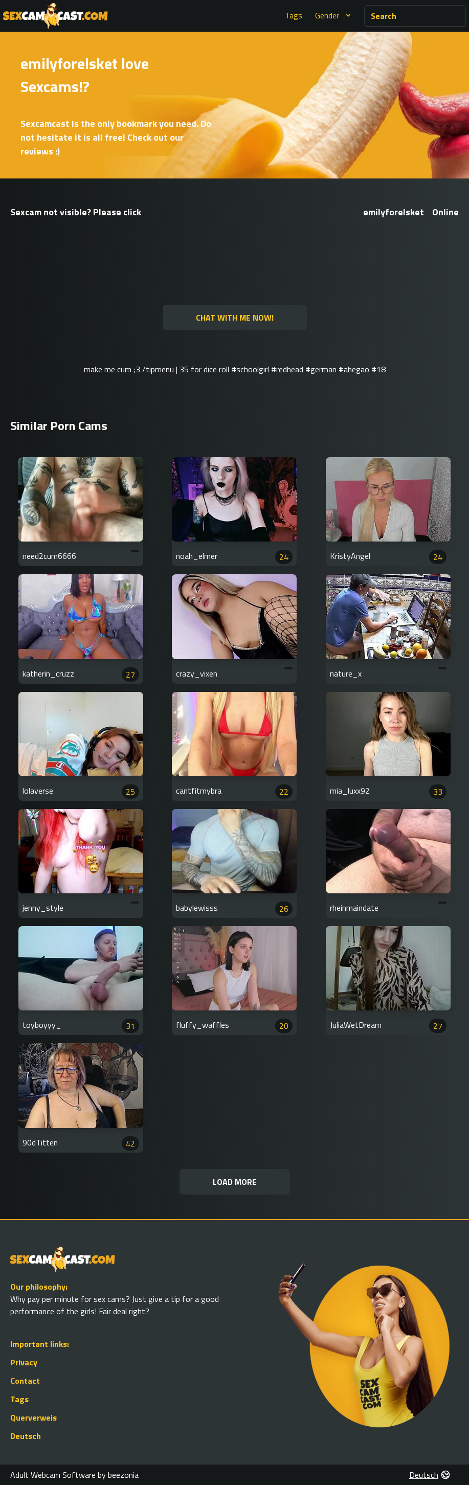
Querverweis (33, 1417)
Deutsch (25, 1436)
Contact (25, 1381)
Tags (293, 15)
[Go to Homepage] (55, 16)
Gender (334, 15)
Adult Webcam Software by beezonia (74, 1475)
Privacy (23, 1362)
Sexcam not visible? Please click (75, 212)
